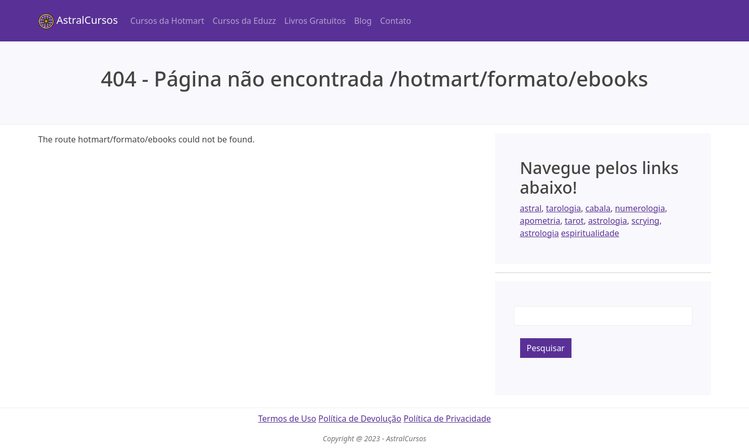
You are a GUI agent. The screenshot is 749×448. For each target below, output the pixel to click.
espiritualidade (590, 233)
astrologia (607, 220)
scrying (645, 220)
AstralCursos (78, 21)
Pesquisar (546, 348)
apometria (540, 220)
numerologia (640, 208)
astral (531, 208)
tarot (574, 220)
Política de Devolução (359, 418)
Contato (395, 20)
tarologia (563, 208)
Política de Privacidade (447, 418)
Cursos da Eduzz (244, 20)
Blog (363, 20)
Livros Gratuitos (315, 20)
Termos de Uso (287, 418)
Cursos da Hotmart (167, 20)
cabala (598, 208)
